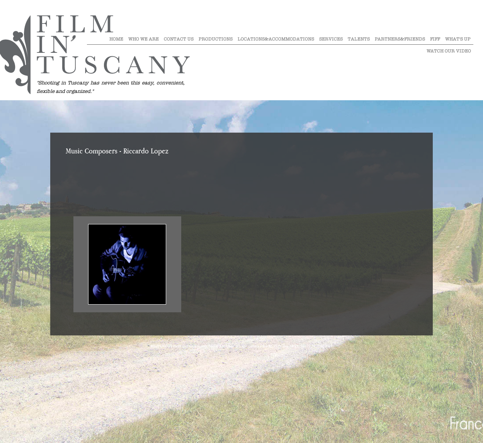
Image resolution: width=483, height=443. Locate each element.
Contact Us (179, 39)
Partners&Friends (400, 39)
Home (116, 39)
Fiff (435, 39)
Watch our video (449, 51)
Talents (359, 39)
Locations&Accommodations (276, 39)
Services (331, 39)
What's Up (458, 39)
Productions (216, 39)
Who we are (143, 39)
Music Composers (91, 151)
